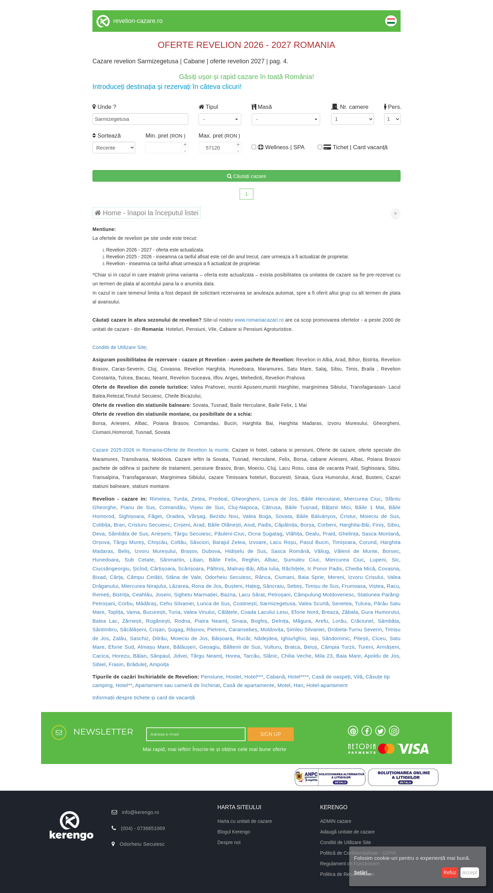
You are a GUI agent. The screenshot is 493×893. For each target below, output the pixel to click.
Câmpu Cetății (144, 577)
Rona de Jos (206, 586)
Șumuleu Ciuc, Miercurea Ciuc (323, 559)
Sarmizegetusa (277, 603)
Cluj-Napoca (243, 507)
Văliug (321, 551)
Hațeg (252, 586)
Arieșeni (160, 533)
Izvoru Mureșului (155, 551)
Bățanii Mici (336, 507)
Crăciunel (362, 621)
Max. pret (219, 135)
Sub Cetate (139, 559)
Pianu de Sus (138, 507)
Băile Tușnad (301, 507)
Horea (233, 656)
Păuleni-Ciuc (229, 533)
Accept (470, 872)
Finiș (378, 525)
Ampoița (159, 664)
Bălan (140, 656)
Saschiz (139, 638)
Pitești (361, 638)
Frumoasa (354, 586)
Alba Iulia (268, 568)
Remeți (100, 594)
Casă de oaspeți (331, 677)
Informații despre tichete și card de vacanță (143, 697)
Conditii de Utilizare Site (119, 347)
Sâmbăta (388, 621)
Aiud (249, 525)
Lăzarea (178, 586)
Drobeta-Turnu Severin (355, 629)
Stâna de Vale (183, 577)
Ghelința (348, 533)
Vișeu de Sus (207, 507)
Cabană (275, 677)
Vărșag (196, 516)
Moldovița (272, 629)
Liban (196, 559)
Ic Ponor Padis (324, 568)
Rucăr (244, 638)
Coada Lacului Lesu (264, 612)
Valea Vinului (199, 612)
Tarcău (251, 656)
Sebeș (294, 586)
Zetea (198, 499)
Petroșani (279, 594)
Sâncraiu (273, 586)
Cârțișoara (162, 568)
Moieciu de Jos (189, 638)
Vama (133, 612)
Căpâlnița (286, 525)
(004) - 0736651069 (143, 828)
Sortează (106, 135)
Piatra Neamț (210, 621)
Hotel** (124, 685)
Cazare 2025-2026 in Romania (127, 450)
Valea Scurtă (314, 603)
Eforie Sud (121, 647)
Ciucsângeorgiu (110, 568)
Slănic (270, 656)
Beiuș (310, 647)
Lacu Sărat (252, 594)
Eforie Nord (305, 612)
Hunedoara (105, 559)
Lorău (339, 621)
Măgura (302, 621)
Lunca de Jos (280, 499)
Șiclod (139, 568)
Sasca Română (290, 551)
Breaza (330, 612)
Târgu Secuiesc (192, 533)
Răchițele (293, 568)
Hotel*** (253, 677)
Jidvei (180, 656)
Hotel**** (298, 677)
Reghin (250, 559)
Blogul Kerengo (233, 831)
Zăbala (350, 612)
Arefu (321, 621)
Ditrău (159, 638)
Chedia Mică (360, 568)
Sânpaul (160, 656)
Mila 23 (324, 656)
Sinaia (239, 621)
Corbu (125, 603)
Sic (395, 559)
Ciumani (284, 577)
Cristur (347, 516)
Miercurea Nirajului (144, 586)
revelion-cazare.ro (138, 20)
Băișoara (222, 638)
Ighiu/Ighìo (293, 638)
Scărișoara (191, 568)
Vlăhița (294, 533)
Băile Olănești (224, 525)
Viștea (376, 586)
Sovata (284, 516)
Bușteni (233, 586)
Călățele (227, 612)
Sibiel (99, 664)
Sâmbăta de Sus (128, 533)
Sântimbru (104, 629)
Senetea (342, 603)
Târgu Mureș (128, 542)
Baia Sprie (311, 577)
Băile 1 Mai (369, 507)
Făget (155, 516)
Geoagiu (209, 647)
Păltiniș (215, 568)
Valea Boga (257, 516)
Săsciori (199, 542)
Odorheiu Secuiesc (228, 577)
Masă (262, 107)
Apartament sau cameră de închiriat (177, 685)
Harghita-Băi (354, 525)
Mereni (336, 577)
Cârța (116, 577)
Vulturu (272, 647)
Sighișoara (131, 516)
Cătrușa (271, 507)
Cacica (100, 656)
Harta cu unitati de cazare (244, 821)
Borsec (390, 551)
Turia (174, 612)
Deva (98, 533)
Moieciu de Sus (379, 516)
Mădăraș (146, 603)
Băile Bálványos (316, 516)
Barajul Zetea (229, 542)
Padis (264, 525)
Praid (329, 533)
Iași (314, 638)
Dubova (211, 551)
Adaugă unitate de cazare (347, 831)
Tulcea (362, 603)
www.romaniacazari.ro (259, 320)
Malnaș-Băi (240, 568)
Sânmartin (172, 559)
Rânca (262, 577)
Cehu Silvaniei (177, 603)
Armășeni (388, 647)
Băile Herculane (320, 499)
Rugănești (158, 621)
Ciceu (379, 638)
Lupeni (378, 559)
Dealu (312, 533)
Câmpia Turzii (338, 647)
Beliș (124, 551)
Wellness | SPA (273, 147)
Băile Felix (222, 559)
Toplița (115, 612)
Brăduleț (137, 664)
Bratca (292, 647)
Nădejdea (265, 638)
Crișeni (182, 525)
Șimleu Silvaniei (306, 629)
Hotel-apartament (327, 685)
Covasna (388, 568)
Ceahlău (142, 594)
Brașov (189, 551)
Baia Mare (348, 656)
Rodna (182, 621)
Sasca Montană (380, 533)
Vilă (358, 677)
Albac (271, 559)
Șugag (175, 629)
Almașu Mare (153, 647)
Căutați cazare (246, 176)
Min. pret (166, 135)
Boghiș (259, 621)
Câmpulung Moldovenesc (324, 594)
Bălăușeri (184, 647)
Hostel (233, 677)
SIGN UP (270, 734)
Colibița (101, 525)
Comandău (173, 507)
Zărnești (132, 621)
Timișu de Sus (322, 586)
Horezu (120, 656)
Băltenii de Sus (242, 647)
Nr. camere (349, 107)
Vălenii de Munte (355, 551)
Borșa (307, 525)
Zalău (119, 638)
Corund (368, 542)
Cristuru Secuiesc (149, 525)
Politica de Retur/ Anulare (347, 874)
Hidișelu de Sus (245, 551)
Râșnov (195, 629)
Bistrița (121, 594)
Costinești (245, 603)
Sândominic (336, 638)
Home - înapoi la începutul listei (146, 213)
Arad (198, 525)
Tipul (208, 107)
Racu (393, 586)
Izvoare (257, 542)
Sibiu (393, 525)
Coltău (178, 542)
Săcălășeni (133, 629)
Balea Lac (105, 621)
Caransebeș (243, 629)
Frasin (116, 664)
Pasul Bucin (314, 542)
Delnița (280, 621)
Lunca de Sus (213, 603)
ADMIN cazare (335, 821)
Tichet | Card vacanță (353, 147)
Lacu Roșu (283, 542)
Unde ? (104, 107)
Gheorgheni (245, 499)
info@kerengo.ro (140, 812)
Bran (119, 525)
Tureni (365, 647)
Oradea (175, 516)
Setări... (362, 872)
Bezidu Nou (224, 516)
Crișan (157, 629)
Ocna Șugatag (265, 533)
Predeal (218, 499)
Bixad (99, 577)
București (154, 612)
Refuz (450, 872)
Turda (180, 499)
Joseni (163, 594)
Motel (283, 685)
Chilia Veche (296, 656)
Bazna (228, 594)
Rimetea (159, 499)
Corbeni (327, 525)
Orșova (101, 542)
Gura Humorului (380, 612)
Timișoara (343, 542)
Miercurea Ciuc (362, 499)
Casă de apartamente (248, 685)
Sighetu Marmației (195, 594)
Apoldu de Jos (381, 656)
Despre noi (229, 842)
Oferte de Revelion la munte (196, 450)
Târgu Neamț (206, 656)
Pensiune (212, 677)
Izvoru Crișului (365, 577)
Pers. (392, 107)
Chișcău (157, 542)
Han (298, 685)
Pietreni (216, 629)
